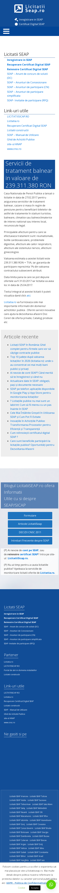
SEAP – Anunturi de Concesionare (27, 82)
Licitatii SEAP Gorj (17, 824)
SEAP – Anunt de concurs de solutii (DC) (27, 76)
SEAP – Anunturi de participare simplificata (25, 94)
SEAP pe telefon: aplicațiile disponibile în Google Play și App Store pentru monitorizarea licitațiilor (32, 393)
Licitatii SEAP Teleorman (20, 804)
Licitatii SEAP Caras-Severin (21, 828)
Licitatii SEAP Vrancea (19, 796)
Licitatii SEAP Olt (35, 812)
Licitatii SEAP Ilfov (40, 816)
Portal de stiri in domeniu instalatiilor (20, 670)
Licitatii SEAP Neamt (18, 812)
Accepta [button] (35, 887)
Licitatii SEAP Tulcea (38, 796)
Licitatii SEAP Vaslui (18, 800)
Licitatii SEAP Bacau (38, 840)
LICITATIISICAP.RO (18, 116)
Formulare (30, 515)
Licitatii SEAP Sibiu (36, 848)
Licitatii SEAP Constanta (38, 852)
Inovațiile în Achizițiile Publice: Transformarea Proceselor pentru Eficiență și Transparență (30, 425)
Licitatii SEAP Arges (18, 844)
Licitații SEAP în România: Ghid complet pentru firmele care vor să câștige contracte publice (30, 348)
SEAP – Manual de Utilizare (23, 135)
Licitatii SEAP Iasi (37, 860)
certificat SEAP (29, 557)
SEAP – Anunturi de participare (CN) (28, 87)
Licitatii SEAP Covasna (35, 824)
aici (28, 295)
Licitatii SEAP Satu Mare (42, 804)
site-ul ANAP (14, 144)
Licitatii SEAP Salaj (17, 808)
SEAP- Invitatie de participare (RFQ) (27, 100)
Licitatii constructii (17, 130)
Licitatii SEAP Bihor (18, 856)
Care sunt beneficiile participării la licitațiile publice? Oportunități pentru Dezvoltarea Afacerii (32, 445)
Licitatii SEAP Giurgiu (39, 832)
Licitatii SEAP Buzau (40, 836)
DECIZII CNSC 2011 (30, 532)
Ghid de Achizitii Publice (21, 139)
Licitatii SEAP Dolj (35, 844)
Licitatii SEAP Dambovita (20, 836)
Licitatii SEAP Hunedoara (40, 820)
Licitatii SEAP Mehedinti (37, 808)
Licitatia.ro (13, 121)
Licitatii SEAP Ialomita (19, 820)
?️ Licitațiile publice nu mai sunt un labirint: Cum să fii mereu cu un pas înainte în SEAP (30, 405)
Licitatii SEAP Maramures (20, 816)
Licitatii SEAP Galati (18, 852)
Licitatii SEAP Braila (43, 828)
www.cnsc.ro (14, 149)
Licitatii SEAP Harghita (19, 860)
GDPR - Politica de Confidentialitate (26, 882)
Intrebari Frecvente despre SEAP (30, 540)
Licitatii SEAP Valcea (18, 848)
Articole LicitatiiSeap (30, 524)
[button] (51, 884)
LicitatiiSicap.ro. (18, 560)
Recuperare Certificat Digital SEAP (27, 125)
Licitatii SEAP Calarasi (19, 840)
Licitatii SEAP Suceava (37, 800)
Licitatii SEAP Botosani (19, 832)
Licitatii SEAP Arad (35, 856)
